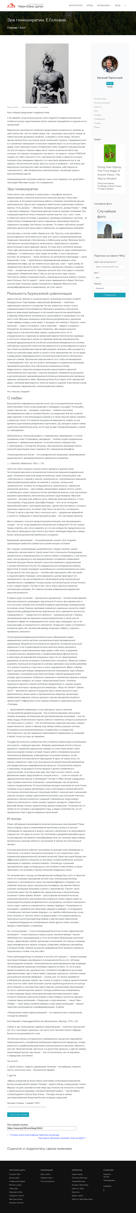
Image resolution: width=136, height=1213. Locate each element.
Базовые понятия (16, 1203)
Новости (97, 107)
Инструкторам (100, 99)
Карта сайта (45, 1174)
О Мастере (13, 1189)
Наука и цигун (77, 1174)
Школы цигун (14, 1178)
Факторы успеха (15, 1199)
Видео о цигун (77, 1196)
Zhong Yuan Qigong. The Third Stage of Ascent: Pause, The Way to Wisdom (109, 172)
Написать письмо (107, 1175)
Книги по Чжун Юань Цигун (82, 1199)
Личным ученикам (102, 103)
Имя (95, 273)
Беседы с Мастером (80, 1185)
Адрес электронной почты (105, 262)
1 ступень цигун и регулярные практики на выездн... (33, 1135)
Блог (23, 27)
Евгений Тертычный (30, 107)
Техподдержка (109, 1180)
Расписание (103, 5)
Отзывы (97, 123)
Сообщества (99, 119)
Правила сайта (46, 1178)
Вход (117, 5)
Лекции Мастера (78, 1181)
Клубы (90, 5)
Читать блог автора (18, 1114)
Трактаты (76, 1192)
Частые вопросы (47, 1181)
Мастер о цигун (15, 1185)
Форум (97, 127)
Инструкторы (75, 5)
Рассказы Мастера (79, 1178)
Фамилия (97, 284)
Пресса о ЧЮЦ (78, 1189)
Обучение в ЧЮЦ (15, 1192)
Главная (12, 27)
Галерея (97, 115)
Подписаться (110, 295)
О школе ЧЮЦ (14, 1174)
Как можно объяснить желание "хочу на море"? (62, 1138)
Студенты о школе (16, 1196)
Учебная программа (17, 1181)
